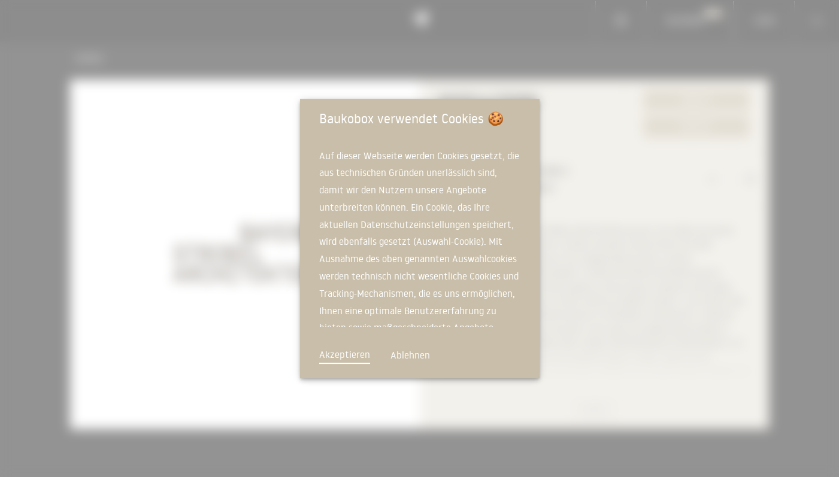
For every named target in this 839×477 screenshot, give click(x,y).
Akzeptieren (344, 354)
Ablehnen (410, 355)
